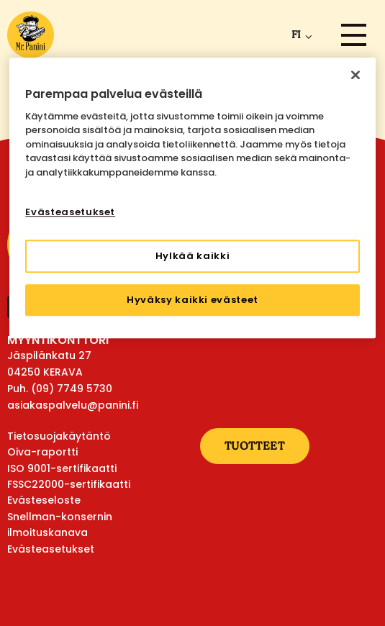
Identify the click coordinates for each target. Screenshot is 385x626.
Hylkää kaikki (192, 256)
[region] (192, 198)
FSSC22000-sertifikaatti (68, 484)
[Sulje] (355, 75)
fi (296, 34)
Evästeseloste (44, 500)
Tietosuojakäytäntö (59, 436)
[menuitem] (299, 35)
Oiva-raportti (42, 452)
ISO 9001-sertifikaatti (62, 468)
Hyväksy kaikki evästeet (192, 300)
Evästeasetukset (50, 549)
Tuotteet (255, 446)
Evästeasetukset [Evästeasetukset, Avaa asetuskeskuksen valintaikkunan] (70, 212)
